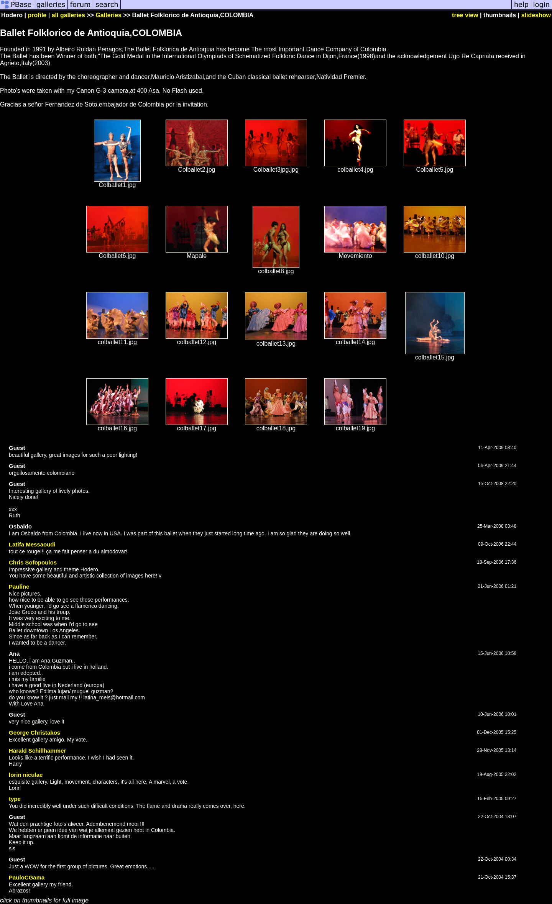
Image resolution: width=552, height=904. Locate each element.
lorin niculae (26, 774)
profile (37, 15)
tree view (465, 15)
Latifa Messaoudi (32, 544)
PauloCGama (26, 877)
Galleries (108, 15)
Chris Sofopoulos (33, 562)
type (15, 799)
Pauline (19, 586)
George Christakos (34, 732)
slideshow (536, 15)
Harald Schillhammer (37, 750)
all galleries (68, 15)
